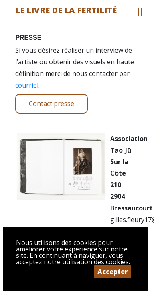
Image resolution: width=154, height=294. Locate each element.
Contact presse (51, 103)
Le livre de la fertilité (66, 10)
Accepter (112, 271)
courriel (26, 85)
